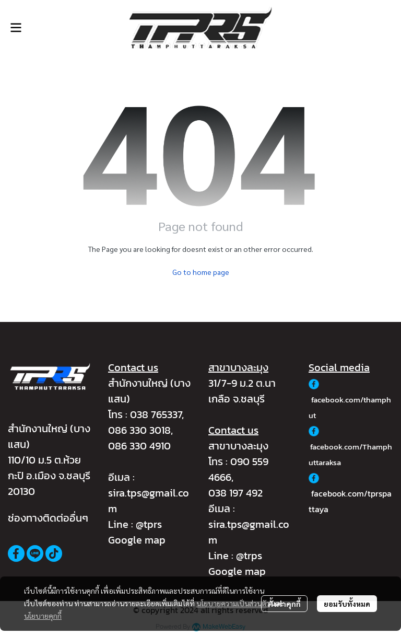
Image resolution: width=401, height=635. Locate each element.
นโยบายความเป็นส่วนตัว (233, 603)
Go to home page (200, 271)
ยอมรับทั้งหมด (347, 603)
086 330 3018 (139, 430)
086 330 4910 (139, 446)
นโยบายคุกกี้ (43, 615)
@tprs (149, 524)
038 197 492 (235, 493)
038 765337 (156, 414)
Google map (137, 540)
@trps (249, 555)
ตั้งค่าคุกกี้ (284, 603)
